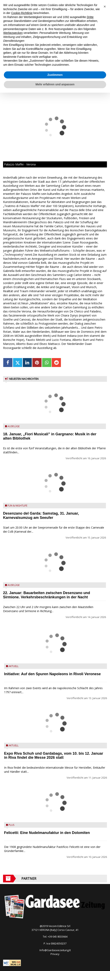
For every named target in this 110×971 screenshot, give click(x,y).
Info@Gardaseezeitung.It (55, 950)
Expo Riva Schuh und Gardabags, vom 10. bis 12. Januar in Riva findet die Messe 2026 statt (53, 755)
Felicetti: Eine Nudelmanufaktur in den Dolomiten (47, 833)
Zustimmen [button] (55, 74)
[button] (104, 6)
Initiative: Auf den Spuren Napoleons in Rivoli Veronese (52, 674)
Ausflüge (14, 426)
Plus (11, 825)
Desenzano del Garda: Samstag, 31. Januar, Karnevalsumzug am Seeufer (41, 515)
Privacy (55, 954)
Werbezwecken (13, 32)
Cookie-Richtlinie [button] (22, 13)
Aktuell (14, 666)
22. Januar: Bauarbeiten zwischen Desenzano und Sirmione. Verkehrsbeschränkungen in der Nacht (46, 595)
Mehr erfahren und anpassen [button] (54, 84)
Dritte (90, 17)
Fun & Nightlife (17, 505)
